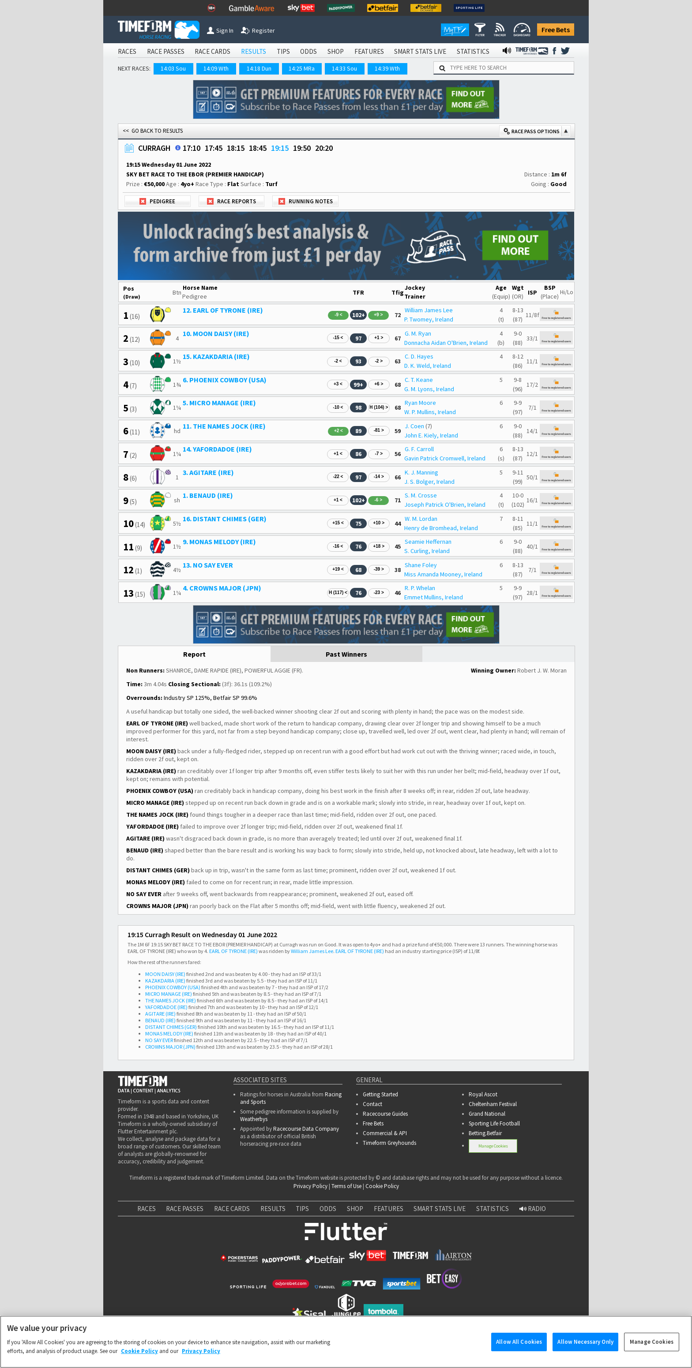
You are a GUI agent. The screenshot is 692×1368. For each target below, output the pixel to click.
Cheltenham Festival (493, 1104)
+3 (338, 383)
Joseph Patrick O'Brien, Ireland (444, 504)
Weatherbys (253, 1119)
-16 (338, 546)
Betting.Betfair (485, 1133)
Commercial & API (385, 1133)
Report (194, 654)
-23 (379, 592)
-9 (338, 314)
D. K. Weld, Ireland (427, 366)
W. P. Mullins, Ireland (430, 412)
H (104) (378, 407)
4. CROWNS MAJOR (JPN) (222, 587)
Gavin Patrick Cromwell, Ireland (444, 458)
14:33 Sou (344, 68)
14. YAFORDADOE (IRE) (217, 449)
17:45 (213, 148)
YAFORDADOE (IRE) (166, 1007)
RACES (127, 51)
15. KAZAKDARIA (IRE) (216, 356)
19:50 (302, 148)
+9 (378, 314)
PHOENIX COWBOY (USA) (172, 987)
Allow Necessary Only (585, 1349)
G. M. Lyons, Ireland (429, 389)
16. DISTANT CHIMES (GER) (225, 518)
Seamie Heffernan (428, 542)
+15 (338, 522)
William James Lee (429, 310)
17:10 (191, 148)
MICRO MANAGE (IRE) (168, 993)
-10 (338, 407)
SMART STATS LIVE (420, 51)
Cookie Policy (382, 1186)
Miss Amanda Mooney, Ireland (443, 574)
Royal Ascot (483, 1094)
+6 (378, 383)
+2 (338, 430)
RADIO (532, 1208)
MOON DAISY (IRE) (165, 974)
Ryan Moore (420, 403)
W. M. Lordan (421, 519)
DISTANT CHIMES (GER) (171, 1027)
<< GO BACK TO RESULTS (153, 131)
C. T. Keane (419, 380)
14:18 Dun (259, 68)
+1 (378, 337)
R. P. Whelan (420, 588)
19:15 (280, 148)
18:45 (258, 148)
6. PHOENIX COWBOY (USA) (225, 379)
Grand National (487, 1114)
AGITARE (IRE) (160, 1013)
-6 (378, 499)
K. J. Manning (421, 472)
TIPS (283, 51)
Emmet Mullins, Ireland (433, 597)
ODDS (308, 51)
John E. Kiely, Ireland (431, 435)
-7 (379, 453)
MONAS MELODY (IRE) (169, 1033)
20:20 (324, 148)
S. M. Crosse (421, 495)
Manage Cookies (493, 1146)
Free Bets (556, 29)
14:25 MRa (302, 68)
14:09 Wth (216, 68)
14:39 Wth (387, 68)
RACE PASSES (165, 51)
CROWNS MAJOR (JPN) (170, 1046)
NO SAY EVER (159, 1040)
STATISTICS (473, 51)
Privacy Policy (310, 1186)
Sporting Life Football (494, 1123)
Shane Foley (421, 565)
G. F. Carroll (419, 449)
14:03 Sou (173, 68)
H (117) (338, 592)
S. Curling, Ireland (427, 551)
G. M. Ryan (418, 333)
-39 (379, 569)
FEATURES (369, 51)
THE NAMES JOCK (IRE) (170, 1000)
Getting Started (380, 1094)
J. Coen (414, 426)
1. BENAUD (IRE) (208, 495)
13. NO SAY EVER (208, 565)
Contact (372, 1104)
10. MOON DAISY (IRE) (216, 333)
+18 (378, 546)
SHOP (335, 51)
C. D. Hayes (419, 356)
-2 (338, 361)
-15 (338, 337)
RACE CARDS (212, 51)
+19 (338, 569)
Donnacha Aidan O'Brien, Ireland (446, 343)
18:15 (235, 148)
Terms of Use (346, 1186)
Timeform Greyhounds (389, 1143)
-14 (379, 476)
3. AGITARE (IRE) (208, 472)
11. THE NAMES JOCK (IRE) (224, 426)
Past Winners (346, 654)
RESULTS (253, 51)
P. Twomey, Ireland (428, 319)
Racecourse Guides (385, 1114)
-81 (379, 430)
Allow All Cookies (519, 1349)
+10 (378, 522)
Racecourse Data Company (306, 1129)
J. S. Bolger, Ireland (429, 482)
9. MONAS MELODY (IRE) (219, 541)
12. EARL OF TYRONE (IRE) (223, 310)
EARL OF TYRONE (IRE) (233, 951)
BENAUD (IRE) (160, 1020)
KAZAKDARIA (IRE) (165, 980)
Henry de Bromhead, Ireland (441, 528)
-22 (338, 476)
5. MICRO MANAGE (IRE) (219, 402)
